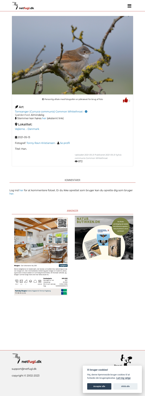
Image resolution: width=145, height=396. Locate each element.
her (44, 118)
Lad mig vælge (123, 378)
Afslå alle (125, 386)
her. (11, 193)
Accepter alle (99, 386)
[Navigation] (129, 6)
